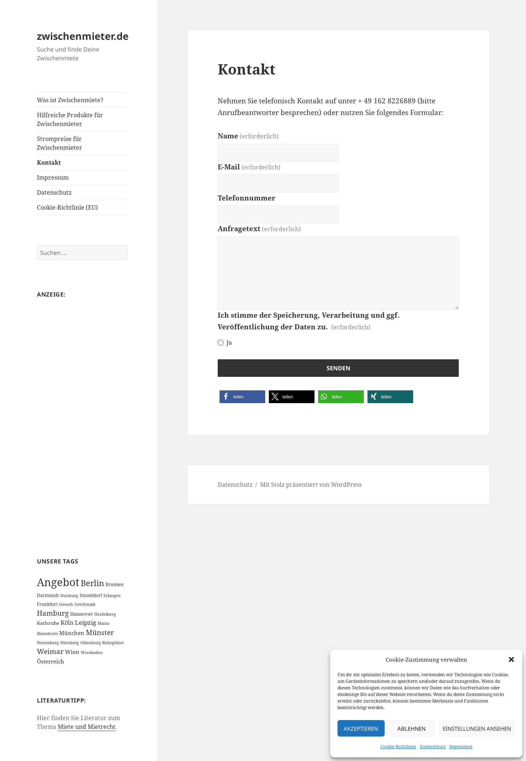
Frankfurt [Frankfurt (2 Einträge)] (47, 604)
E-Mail (249, 167)
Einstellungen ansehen (477, 728)
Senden (338, 368)
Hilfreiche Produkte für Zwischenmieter (70, 119)
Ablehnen (411, 728)
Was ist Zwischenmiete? (70, 100)
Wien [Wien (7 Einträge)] (72, 652)
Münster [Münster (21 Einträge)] (100, 632)
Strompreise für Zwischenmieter (59, 143)
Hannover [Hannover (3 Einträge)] (81, 614)
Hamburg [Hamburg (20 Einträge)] (53, 613)
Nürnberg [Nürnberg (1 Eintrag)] (69, 642)
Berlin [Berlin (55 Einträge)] (92, 583)
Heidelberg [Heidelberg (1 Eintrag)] (105, 614)
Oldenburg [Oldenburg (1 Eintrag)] (90, 642)
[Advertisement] (82, 417)
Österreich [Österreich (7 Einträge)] (50, 661)
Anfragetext (259, 228)
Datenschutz (433, 746)
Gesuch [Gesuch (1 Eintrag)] (66, 604)
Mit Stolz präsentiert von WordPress (311, 485)
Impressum (460, 746)
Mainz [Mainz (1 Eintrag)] (104, 623)
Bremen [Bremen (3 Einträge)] (114, 584)
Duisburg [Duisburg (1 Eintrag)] (69, 595)
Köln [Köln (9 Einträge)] (67, 623)
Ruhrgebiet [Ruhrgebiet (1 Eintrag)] (113, 642)
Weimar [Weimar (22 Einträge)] (50, 651)
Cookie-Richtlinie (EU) (67, 207)
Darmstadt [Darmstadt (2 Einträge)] (48, 595)
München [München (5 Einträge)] (71, 632)
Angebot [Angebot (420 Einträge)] (58, 582)
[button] (511, 659)
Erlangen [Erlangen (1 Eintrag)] (112, 595)
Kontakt (49, 162)
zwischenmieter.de (83, 36)
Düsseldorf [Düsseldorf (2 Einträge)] (91, 595)
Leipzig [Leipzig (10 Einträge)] (85, 622)
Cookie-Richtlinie (398, 746)
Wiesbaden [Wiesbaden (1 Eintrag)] (92, 652)
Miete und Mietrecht (86, 727)
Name (248, 136)
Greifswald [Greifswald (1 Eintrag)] (85, 604)
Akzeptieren (361, 728)
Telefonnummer (246, 198)
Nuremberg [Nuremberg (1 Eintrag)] (48, 642)
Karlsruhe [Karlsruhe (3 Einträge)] (48, 623)
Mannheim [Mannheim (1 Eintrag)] (47, 633)
